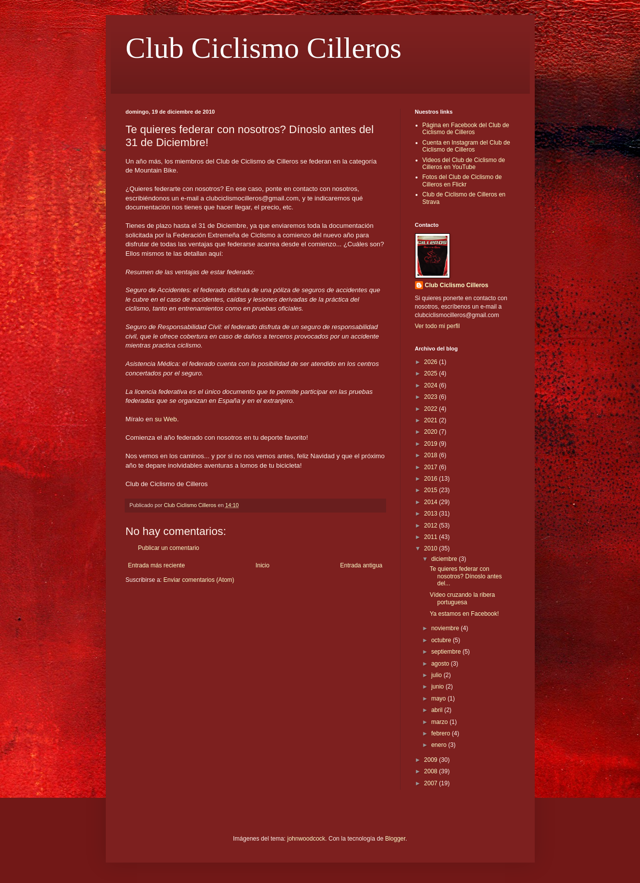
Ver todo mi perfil (437, 326)
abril (437, 709)
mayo (439, 698)
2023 (431, 396)
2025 (431, 373)
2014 (431, 502)
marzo (440, 721)
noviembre (445, 628)
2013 (431, 513)
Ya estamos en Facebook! (464, 613)
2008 (431, 771)
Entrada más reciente (156, 565)
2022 (431, 408)
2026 (431, 361)
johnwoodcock (306, 838)
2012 (431, 525)
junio (438, 686)
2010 (431, 548)
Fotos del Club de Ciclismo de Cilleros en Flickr (462, 180)
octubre (441, 640)
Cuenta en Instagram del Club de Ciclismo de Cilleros (466, 146)
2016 (431, 478)
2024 (431, 385)
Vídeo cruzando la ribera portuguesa (462, 598)
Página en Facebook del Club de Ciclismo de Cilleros (466, 129)
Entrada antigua (361, 565)
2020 (431, 431)
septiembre (446, 651)
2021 (431, 420)
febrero (441, 733)
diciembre (444, 558)
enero (439, 744)
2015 (431, 490)
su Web (165, 419)
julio (437, 675)
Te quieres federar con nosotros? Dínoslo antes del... (465, 576)
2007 (431, 783)
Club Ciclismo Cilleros (264, 47)
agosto (440, 663)
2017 (431, 467)
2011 (431, 536)
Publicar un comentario (169, 547)
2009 (431, 759)
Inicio (262, 565)
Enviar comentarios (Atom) (199, 579)
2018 (431, 455)
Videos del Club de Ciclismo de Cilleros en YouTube (464, 164)
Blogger (395, 838)
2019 (431, 443)
